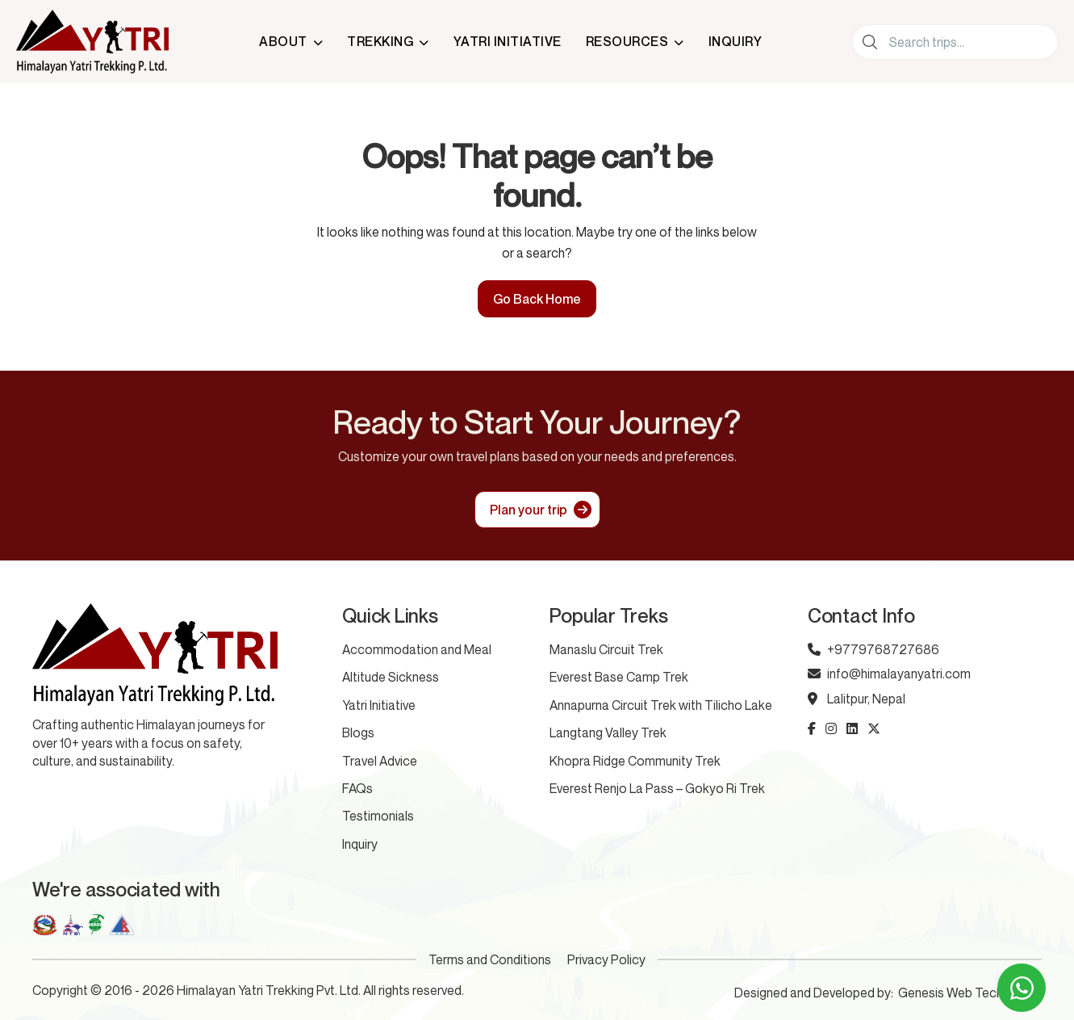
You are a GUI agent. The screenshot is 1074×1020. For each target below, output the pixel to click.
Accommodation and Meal (416, 649)
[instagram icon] (831, 728)
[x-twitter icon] (873, 728)
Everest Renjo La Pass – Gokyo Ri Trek (657, 788)
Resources (627, 41)
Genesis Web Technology (970, 992)
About (283, 41)
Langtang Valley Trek (608, 732)
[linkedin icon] (852, 728)
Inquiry (735, 41)
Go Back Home (537, 299)
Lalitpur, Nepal (856, 698)
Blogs (358, 732)
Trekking (380, 41)
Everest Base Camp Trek (619, 677)
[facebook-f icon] (812, 728)
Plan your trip (528, 510)
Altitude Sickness (390, 677)
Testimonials (378, 816)
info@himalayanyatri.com (889, 673)
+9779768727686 (873, 649)
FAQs (357, 788)
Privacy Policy (606, 959)
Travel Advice (379, 761)
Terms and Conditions (489, 959)
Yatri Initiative (507, 41)
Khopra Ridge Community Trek (635, 761)
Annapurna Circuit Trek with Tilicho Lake (661, 705)
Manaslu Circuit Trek (606, 649)
